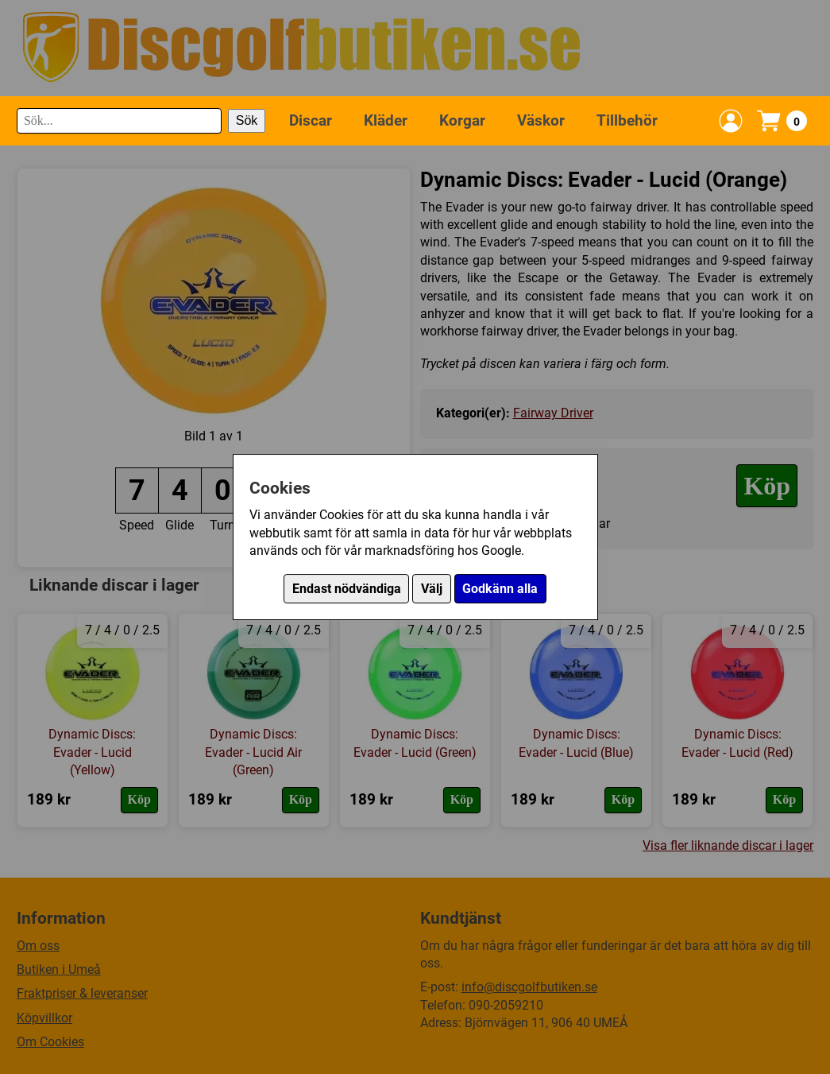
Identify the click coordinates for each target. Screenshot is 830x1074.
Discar (310, 120)
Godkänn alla (500, 588)
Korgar (462, 120)
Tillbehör (627, 120)
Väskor (541, 120)
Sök (247, 120)
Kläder (385, 120)
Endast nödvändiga (346, 588)
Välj (431, 588)
